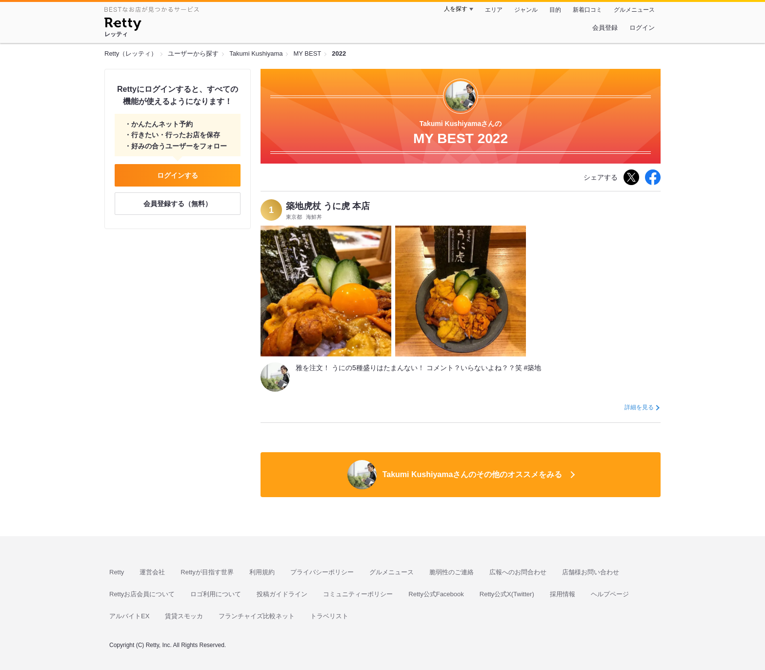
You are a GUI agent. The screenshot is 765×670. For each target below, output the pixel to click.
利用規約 (262, 572)
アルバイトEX (129, 616)
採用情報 (562, 594)
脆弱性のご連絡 (451, 572)
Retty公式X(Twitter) (507, 594)
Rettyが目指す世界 (207, 572)
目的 (555, 9)
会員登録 (605, 27)
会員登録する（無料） (177, 204)
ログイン (642, 27)
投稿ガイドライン (282, 594)
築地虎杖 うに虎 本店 (328, 206)
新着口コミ (587, 9)
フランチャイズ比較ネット (257, 616)
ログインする (177, 175)
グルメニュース (634, 9)
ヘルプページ (610, 594)
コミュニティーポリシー (358, 594)
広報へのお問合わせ (517, 572)
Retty (116, 572)
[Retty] (122, 25)
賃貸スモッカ (184, 616)
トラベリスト (329, 616)
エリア (494, 9)
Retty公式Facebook (435, 594)
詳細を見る (639, 407)
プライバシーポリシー (322, 572)
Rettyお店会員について (142, 594)
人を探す (455, 8)
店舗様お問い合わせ (590, 572)
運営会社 (152, 572)
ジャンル (526, 9)
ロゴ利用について (215, 594)
